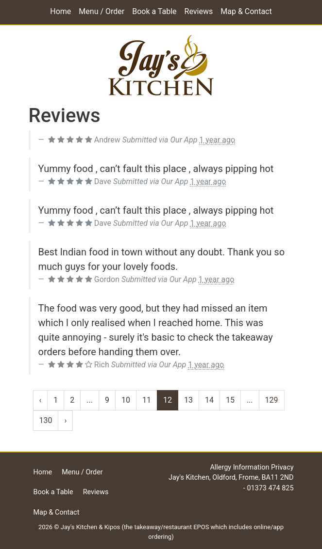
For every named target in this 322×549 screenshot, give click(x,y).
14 (209, 400)
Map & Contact (245, 11)
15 (230, 400)
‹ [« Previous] (40, 400)
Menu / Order (101, 11)
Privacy (282, 467)
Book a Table (154, 11)
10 (125, 400)
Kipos (112, 527)
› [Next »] (65, 420)
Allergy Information (239, 467)
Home (60, 11)
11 (146, 400)
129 (271, 400)
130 (45, 420)
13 (188, 400)
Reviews (199, 11)
